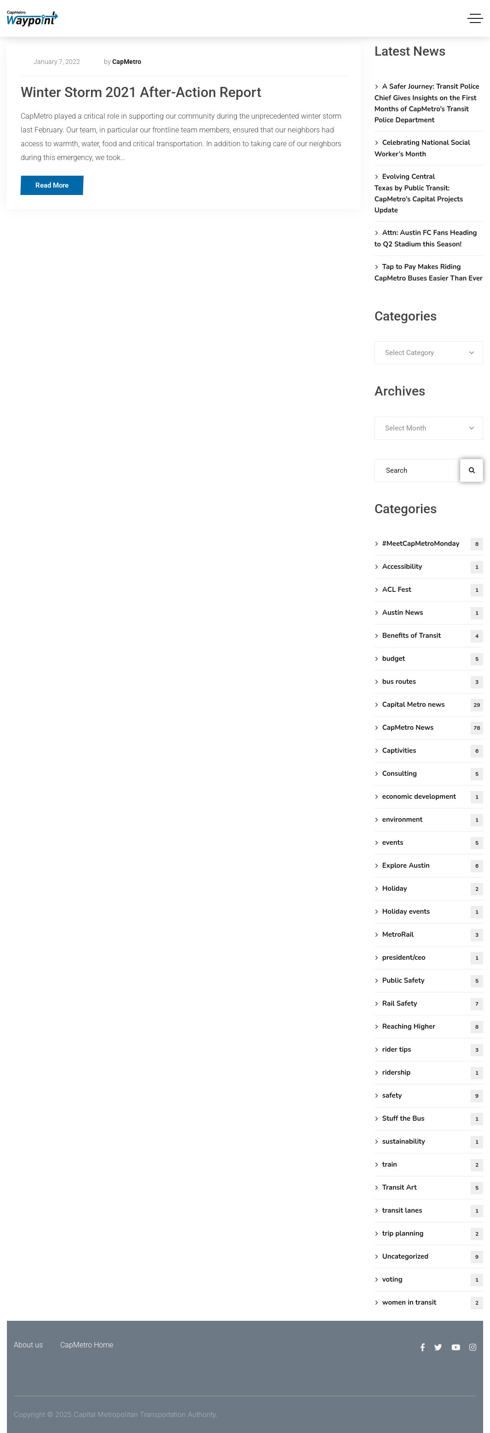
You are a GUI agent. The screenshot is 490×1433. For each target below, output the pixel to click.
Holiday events (432, 912)
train (432, 1165)
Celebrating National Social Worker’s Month (422, 148)
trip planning (432, 1234)
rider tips (432, 1050)
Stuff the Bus (432, 1119)
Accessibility (432, 567)
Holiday (432, 889)
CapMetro (126, 61)
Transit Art (432, 1188)
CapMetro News (432, 728)
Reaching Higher (432, 1027)
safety (432, 1096)
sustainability (432, 1142)
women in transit (432, 1303)
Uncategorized (432, 1257)
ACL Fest (432, 590)
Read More (54, 185)
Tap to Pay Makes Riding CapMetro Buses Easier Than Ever (429, 272)
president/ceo (432, 958)
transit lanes (432, 1211)
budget (432, 659)
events (432, 843)
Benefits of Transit (432, 636)
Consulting (432, 774)
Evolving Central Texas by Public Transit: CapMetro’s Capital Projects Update (419, 193)
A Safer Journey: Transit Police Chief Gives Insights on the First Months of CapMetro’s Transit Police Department (427, 103)
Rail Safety (432, 1004)
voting (432, 1280)
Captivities (432, 751)
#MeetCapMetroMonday (432, 544)
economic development (432, 797)
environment (432, 820)
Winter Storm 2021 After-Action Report (141, 92)
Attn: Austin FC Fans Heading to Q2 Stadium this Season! (426, 238)
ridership (432, 1073)
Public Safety (432, 981)
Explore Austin (432, 866)
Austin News (432, 613)
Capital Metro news (432, 705)
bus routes (432, 682)
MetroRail (432, 935)
